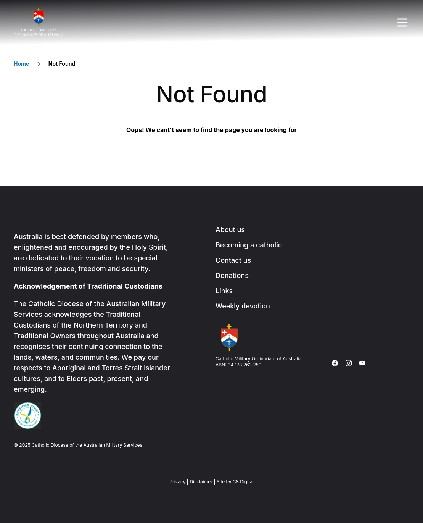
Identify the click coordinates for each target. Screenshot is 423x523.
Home (21, 63)
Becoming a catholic (249, 245)
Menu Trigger (402, 22)
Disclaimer (201, 481)
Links (224, 291)
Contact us (233, 260)
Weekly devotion (243, 306)
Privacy (177, 481)
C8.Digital (243, 481)
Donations (232, 275)
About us (230, 230)
